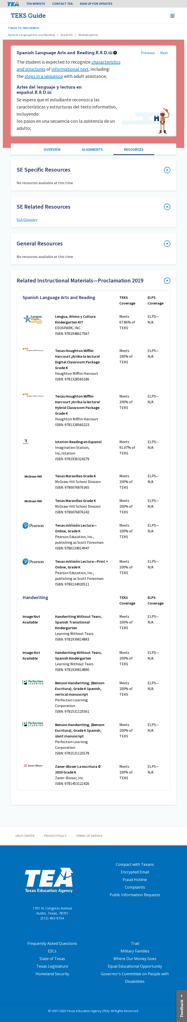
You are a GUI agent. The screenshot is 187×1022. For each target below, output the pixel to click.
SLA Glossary (27, 219)
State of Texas (52, 958)
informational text (70, 69)
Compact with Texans (135, 864)
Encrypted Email (135, 872)
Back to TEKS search (23, 28)
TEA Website (35, 4)
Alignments (92, 149)
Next (164, 52)
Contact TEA (62, 4)
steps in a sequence (43, 76)
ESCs (52, 951)
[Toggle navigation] (172, 15)
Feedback (181, 1008)
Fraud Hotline (135, 879)
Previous (148, 52)
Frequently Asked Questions (52, 943)
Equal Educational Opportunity (135, 966)
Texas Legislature (52, 966)
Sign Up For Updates (96, 4)
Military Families (135, 951)
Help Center (25, 836)
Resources (134, 149)
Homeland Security (52, 973)
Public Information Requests (135, 894)
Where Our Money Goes (134, 958)
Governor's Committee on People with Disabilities (135, 977)
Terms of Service (89, 836)
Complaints (135, 887)
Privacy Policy (55, 836)
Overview (52, 149)
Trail (135, 943)
